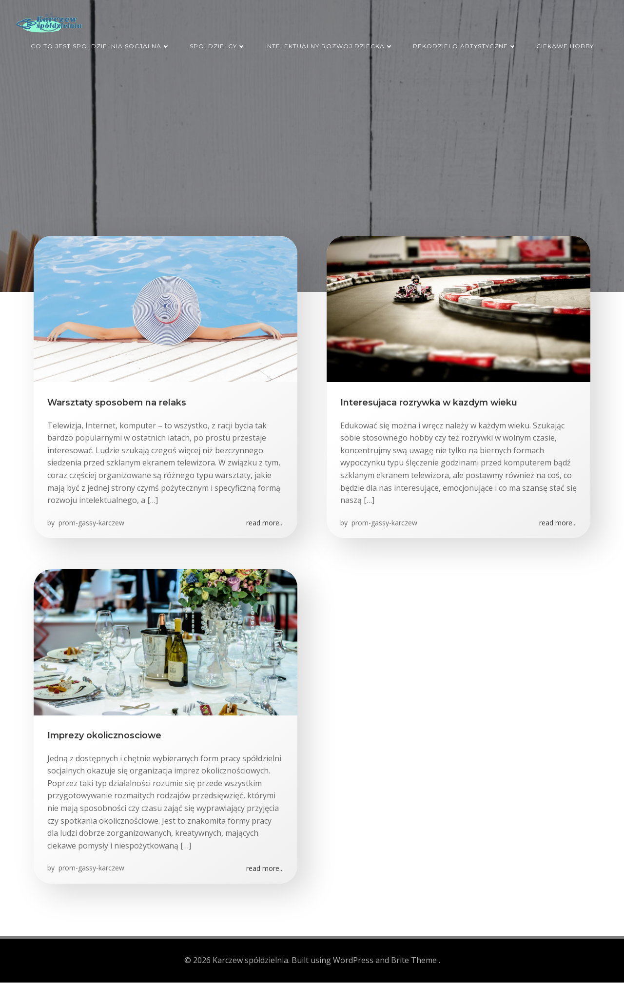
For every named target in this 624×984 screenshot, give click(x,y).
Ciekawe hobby (565, 43)
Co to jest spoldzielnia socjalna (100, 43)
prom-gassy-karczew (91, 526)
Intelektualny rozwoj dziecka (329, 43)
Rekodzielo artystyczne (465, 43)
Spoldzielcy (218, 43)
